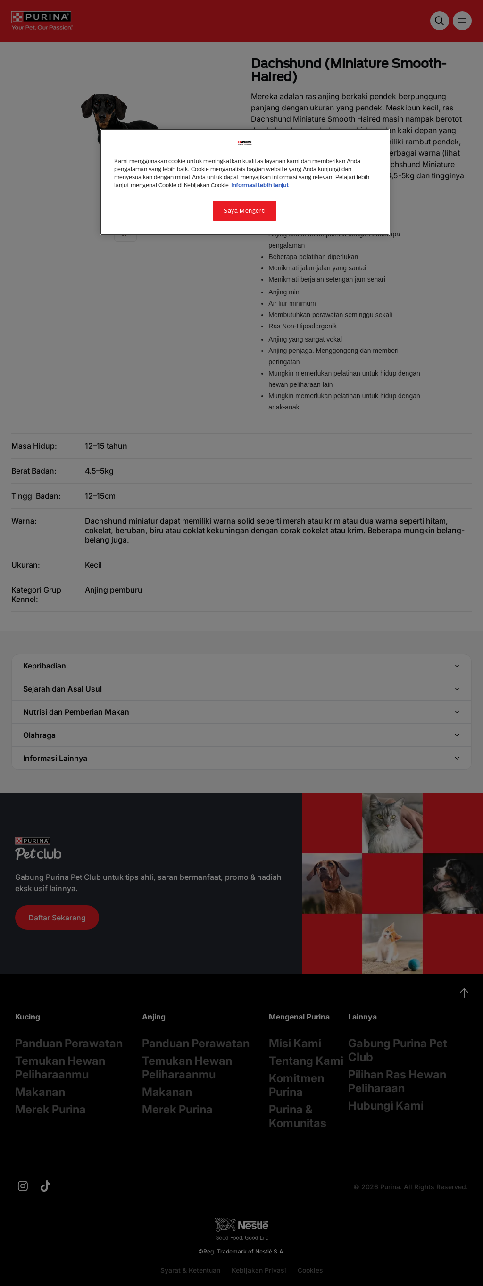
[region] (245, 182)
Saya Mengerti (245, 211)
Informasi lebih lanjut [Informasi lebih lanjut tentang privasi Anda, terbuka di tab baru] (260, 185)
